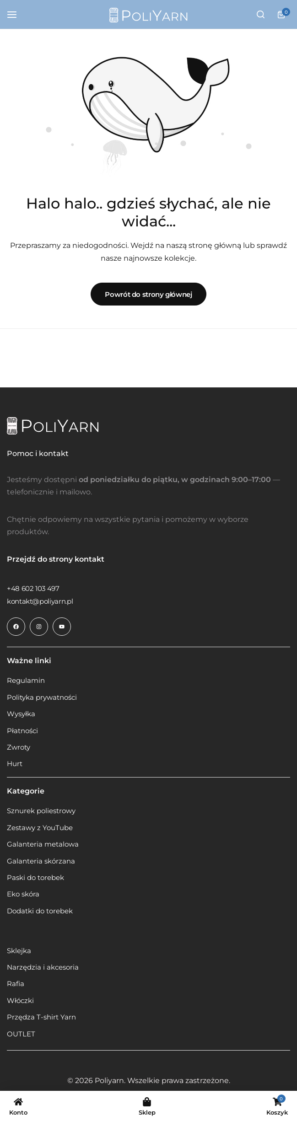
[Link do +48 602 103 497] (33, 588)
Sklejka (19, 951)
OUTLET (21, 1034)
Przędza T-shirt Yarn (41, 1017)
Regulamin (26, 680)
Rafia (15, 984)
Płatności (22, 731)
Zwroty (18, 747)
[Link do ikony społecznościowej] (16, 626)
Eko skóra (23, 894)
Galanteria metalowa (43, 844)
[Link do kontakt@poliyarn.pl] (40, 601)
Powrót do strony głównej (148, 294)
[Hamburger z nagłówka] (16, 14)
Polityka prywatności (42, 697)
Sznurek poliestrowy (41, 811)
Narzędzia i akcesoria (43, 967)
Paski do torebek (35, 878)
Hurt (14, 764)
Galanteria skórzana (41, 861)
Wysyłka (21, 714)
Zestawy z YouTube (40, 828)
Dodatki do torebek (40, 911)
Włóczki (20, 1001)
